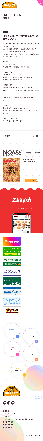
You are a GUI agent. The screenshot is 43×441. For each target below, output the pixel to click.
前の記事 (6, 136)
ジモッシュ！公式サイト (24, 208)
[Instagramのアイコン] (8, 403)
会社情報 (6, 411)
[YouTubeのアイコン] (13, 403)
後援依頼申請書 (8, 422)
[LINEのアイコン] (4, 403)
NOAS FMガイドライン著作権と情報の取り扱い (19, 419)
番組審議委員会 (8, 425)
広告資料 (6, 417)
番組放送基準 (7, 428)
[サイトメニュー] (40, 3)
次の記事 (36, 136)
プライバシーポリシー (10, 414)
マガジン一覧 (31, 180)
